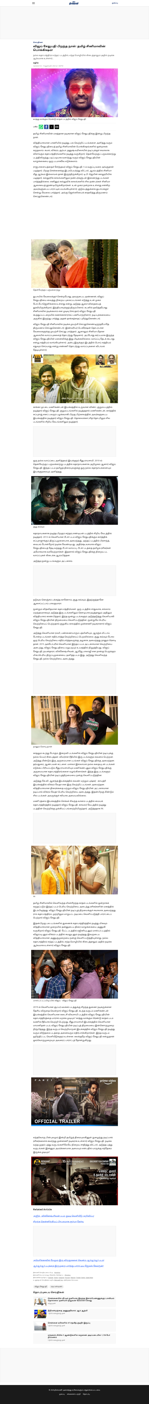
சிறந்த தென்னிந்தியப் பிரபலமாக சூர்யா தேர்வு (58, 1222)
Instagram (61, 1278)
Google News (89, 1278)
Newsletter (57, 1273)
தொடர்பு (86, 1394)
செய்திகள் (38, 42)
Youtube (67, 1278)
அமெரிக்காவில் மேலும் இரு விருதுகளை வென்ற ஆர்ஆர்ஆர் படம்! (68, 1260)
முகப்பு (115, 3)
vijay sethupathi (56, 1287)
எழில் (36, 63)
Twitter (56, 1278)
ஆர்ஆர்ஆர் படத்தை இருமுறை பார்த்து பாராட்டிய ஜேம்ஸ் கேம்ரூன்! (68, 1266)
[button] (33, 3)
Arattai (83, 1278)
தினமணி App (58, 1280)
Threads (78, 1278)
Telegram (73, 1278)
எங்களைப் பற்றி (74, 1394)
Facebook (50, 1278)
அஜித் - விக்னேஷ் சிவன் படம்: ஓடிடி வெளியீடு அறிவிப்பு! (63, 1216)
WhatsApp (68, 1275)
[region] (74, 23)
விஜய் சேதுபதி (41, 1287)
